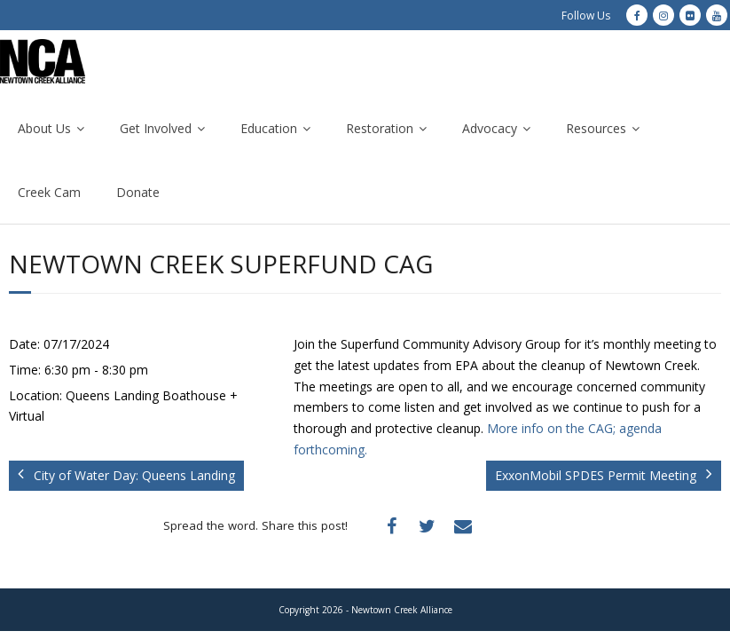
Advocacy (489, 128)
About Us (44, 128)
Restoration (379, 128)
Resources (596, 128)
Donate (138, 192)
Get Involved (156, 128)
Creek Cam (49, 192)
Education (268, 128)
